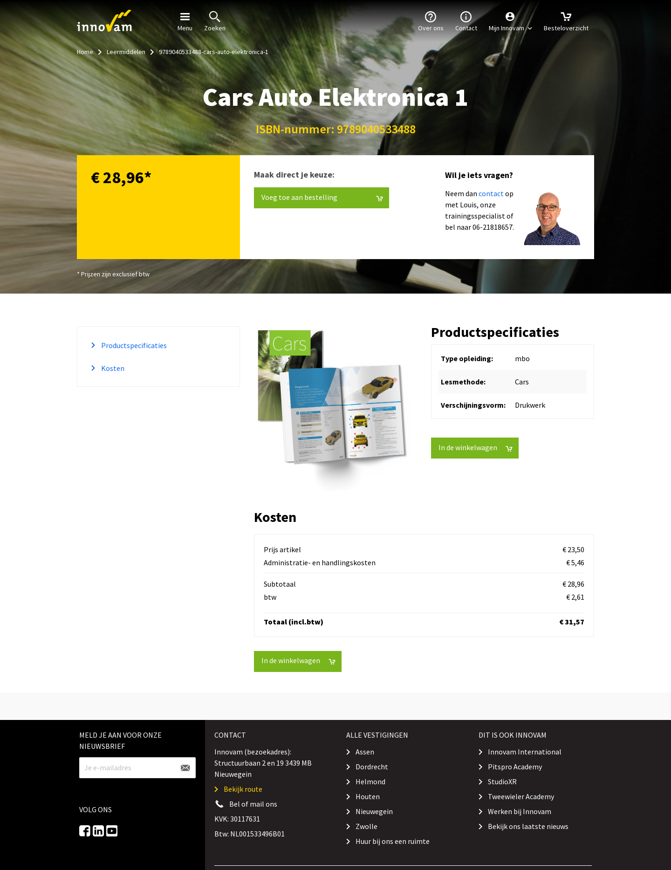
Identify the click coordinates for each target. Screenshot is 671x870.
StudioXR (502, 781)
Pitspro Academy (515, 766)
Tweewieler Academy (521, 796)
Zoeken (215, 20)
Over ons (431, 20)
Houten (368, 796)
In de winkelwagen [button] (475, 447)
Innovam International (524, 751)
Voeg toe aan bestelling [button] (322, 197)
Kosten (112, 368)
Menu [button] (185, 20)
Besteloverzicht (566, 20)
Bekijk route (243, 789)
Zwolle (366, 826)
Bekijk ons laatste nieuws (528, 826)
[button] (510, 21)
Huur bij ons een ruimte (393, 841)
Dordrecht (372, 766)
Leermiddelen (126, 52)
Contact (466, 20)
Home (85, 52)
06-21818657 (492, 227)
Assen (365, 751)
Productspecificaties (133, 345)
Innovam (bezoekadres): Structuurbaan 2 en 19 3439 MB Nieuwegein (263, 763)
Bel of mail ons (253, 803)
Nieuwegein (374, 811)
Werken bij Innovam (519, 811)
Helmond (370, 781)
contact (491, 193)
